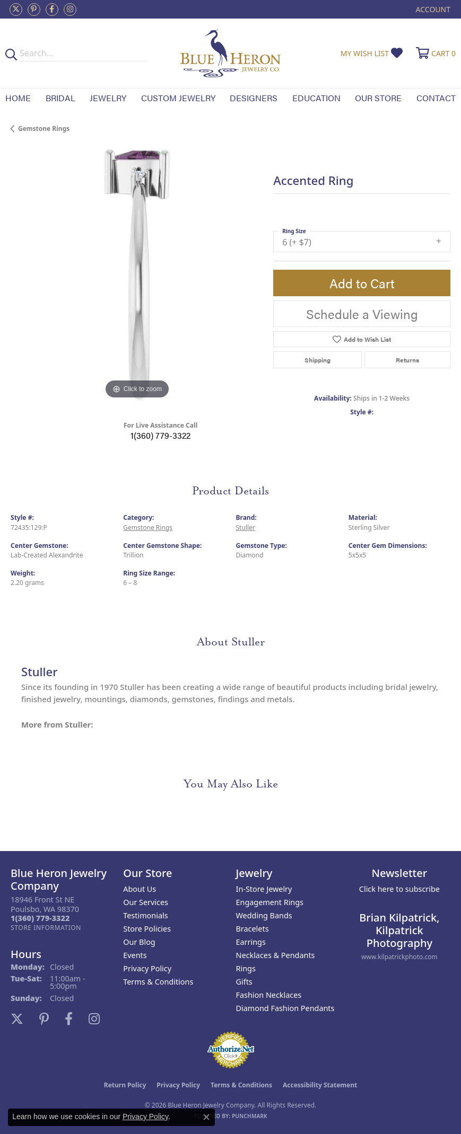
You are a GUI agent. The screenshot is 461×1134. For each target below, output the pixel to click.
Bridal (60, 98)
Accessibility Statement (320, 1084)
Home (18, 98)
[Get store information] (46, 927)
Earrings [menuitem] (251, 942)
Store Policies (147, 929)
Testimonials (145, 915)
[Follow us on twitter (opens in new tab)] (16, 9)
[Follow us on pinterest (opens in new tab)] (34, 9)
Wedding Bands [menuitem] (264, 915)
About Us (139, 889)
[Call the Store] (40, 918)
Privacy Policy (147, 968)
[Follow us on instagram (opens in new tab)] (70, 9)
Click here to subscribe (399, 889)
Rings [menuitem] (246, 968)
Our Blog (139, 942)
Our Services (145, 902)
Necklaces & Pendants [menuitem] (275, 955)
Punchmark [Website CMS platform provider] (249, 1116)
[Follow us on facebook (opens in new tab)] (52, 9)
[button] (432, 9)
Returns (407, 360)
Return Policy (125, 1084)
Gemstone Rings (43, 128)
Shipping (317, 360)
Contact (436, 98)
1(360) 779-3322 (160, 435)
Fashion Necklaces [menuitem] (269, 995)
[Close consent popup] (206, 1117)
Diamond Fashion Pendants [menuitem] (285, 1008)
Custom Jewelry (178, 98)
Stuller (245, 527)
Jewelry (108, 98)
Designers (253, 98)
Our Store (378, 98)
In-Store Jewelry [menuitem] (264, 889)
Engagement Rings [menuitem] (270, 902)
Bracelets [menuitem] (252, 929)
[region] (137, 275)
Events (134, 955)
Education (316, 98)
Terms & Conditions (158, 982)
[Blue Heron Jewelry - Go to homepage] (231, 53)
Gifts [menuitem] (244, 982)
